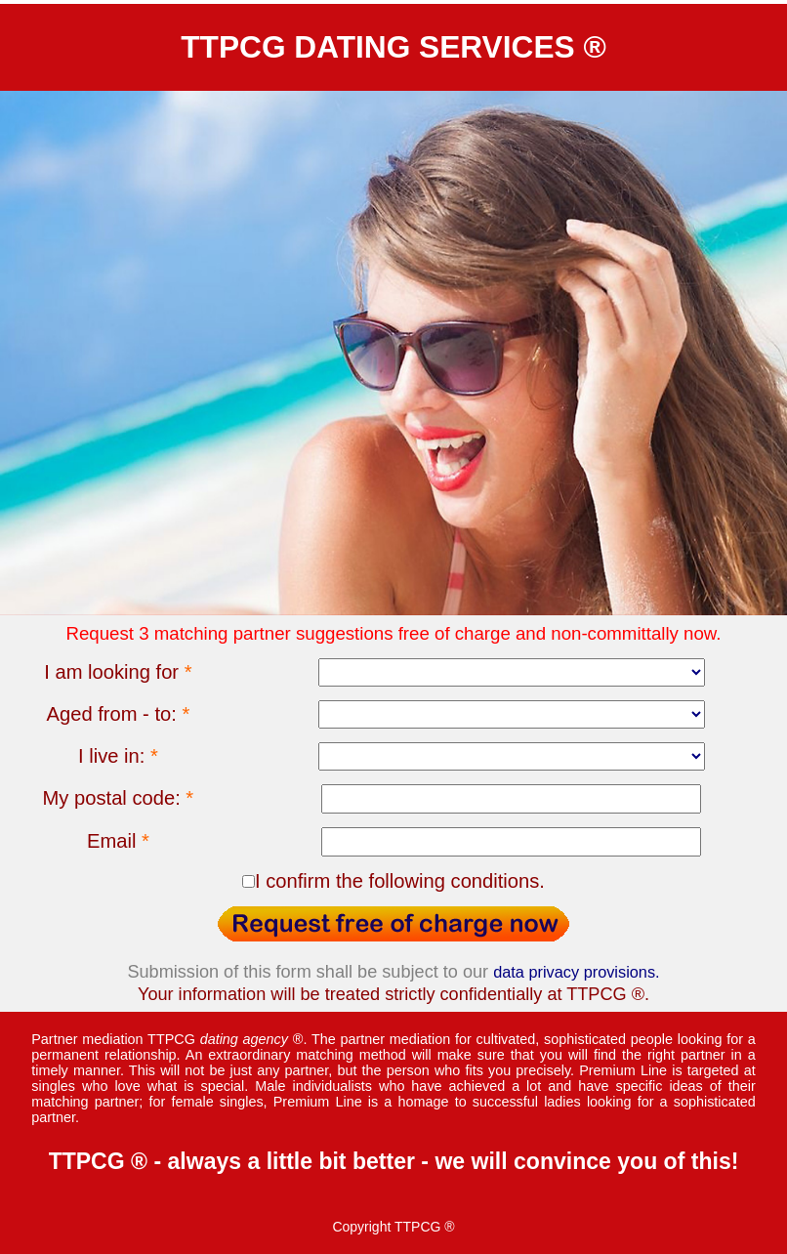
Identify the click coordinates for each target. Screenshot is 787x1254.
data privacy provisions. (576, 972)
